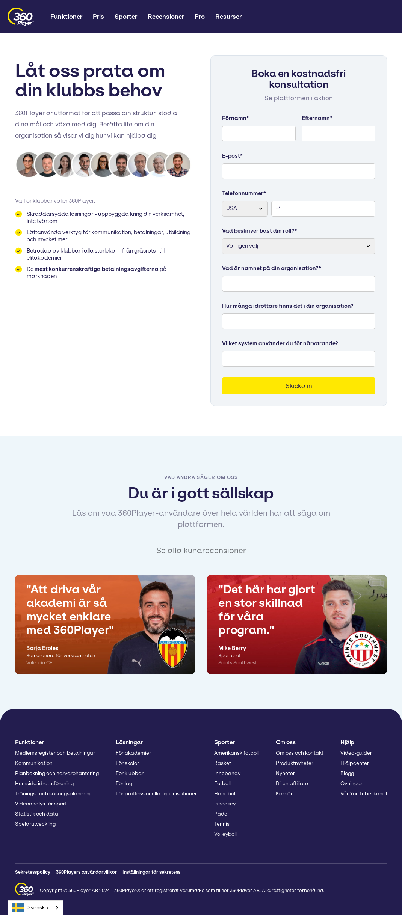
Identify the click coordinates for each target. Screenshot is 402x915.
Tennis (222, 824)
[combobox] (35, 907)
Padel (221, 814)
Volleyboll (225, 834)
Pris (98, 16)
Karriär (284, 793)
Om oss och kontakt (299, 753)
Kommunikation (34, 763)
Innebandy (227, 773)
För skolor (127, 763)
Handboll (225, 793)
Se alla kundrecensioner (201, 550)
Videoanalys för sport (41, 804)
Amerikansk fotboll (236, 753)
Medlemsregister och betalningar (55, 753)
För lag (124, 783)
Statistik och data (36, 814)
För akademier (133, 753)
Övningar (351, 783)
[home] (21, 17)
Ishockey (225, 804)
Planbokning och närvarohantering (57, 773)
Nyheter (285, 773)
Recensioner (166, 16)
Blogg (347, 773)
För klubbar (130, 773)
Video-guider (356, 753)
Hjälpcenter (354, 763)
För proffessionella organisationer (156, 793)
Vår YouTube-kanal (363, 793)
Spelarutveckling (35, 824)
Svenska (30, 907)
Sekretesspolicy (32, 872)
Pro (200, 16)
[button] (66, 16)
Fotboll (222, 783)
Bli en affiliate (292, 783)
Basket (222, 763)
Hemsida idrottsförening (44, 783)
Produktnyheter (294, 763)
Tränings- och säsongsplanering (53, 793)
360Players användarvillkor (86, 872)
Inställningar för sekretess (151, 872)
